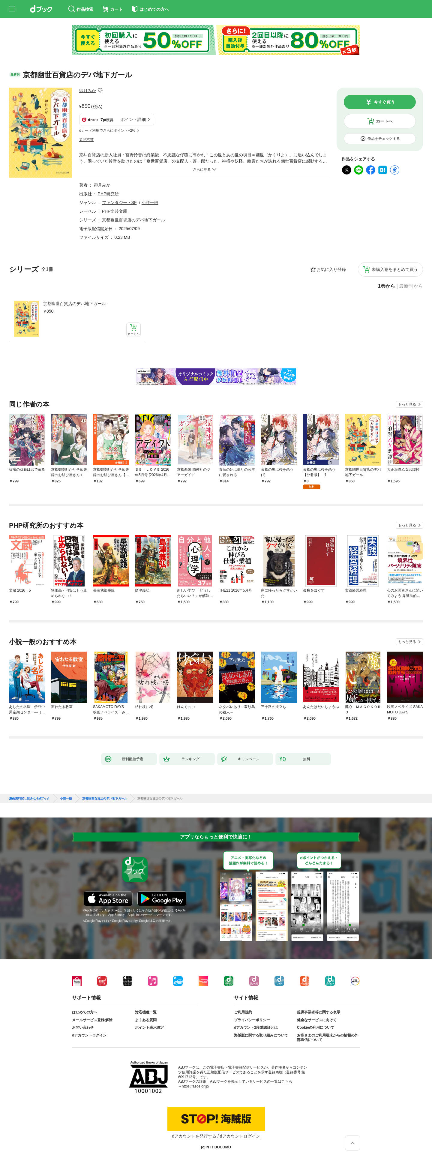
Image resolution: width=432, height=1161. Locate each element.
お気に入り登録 (331, 269)
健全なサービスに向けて (317, 1020)
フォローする (100, 91)
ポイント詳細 (133, 119)
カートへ (384, 121)
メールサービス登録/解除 (92, 1020)
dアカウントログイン (89, 1035)
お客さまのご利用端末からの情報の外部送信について (327, 1037)
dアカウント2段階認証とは (256, 1027)
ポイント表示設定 (149, 1027)
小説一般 (150, 202)
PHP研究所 (108, 193)
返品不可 (86, 140)
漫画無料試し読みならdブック (29, 798)
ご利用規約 (243, 1012)
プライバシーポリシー (252, 1020)
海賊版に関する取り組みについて (261, 1035)
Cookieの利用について (315, 1027)
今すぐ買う (384, 102)
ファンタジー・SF (119, 202)
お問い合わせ (83, 1027)
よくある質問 (146, 1020)
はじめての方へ (84, 1012)
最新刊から (411, 286)
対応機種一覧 (146, 1012)
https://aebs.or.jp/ (195, 1086)
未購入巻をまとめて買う (395, 269)
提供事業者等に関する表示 (318, 1012)
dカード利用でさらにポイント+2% (107, 130)
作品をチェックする (384, 138)
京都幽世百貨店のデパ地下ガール (74, 303)
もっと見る (407, 404)
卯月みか (87, 90)
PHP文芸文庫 (115, 211)
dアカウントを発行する (194, 1136)
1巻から (386, 286)
